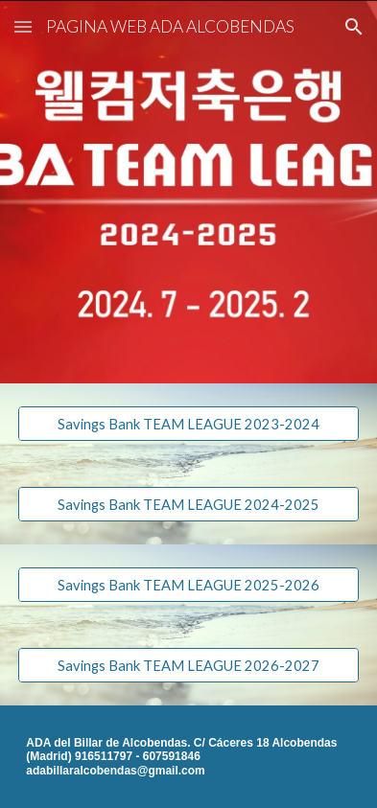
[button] (23, 26)
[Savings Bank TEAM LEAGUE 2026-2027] (188, 665)
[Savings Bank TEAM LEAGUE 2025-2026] (188, 585)
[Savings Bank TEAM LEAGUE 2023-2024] (188, 424)
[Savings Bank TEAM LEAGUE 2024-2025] (188, 504)
